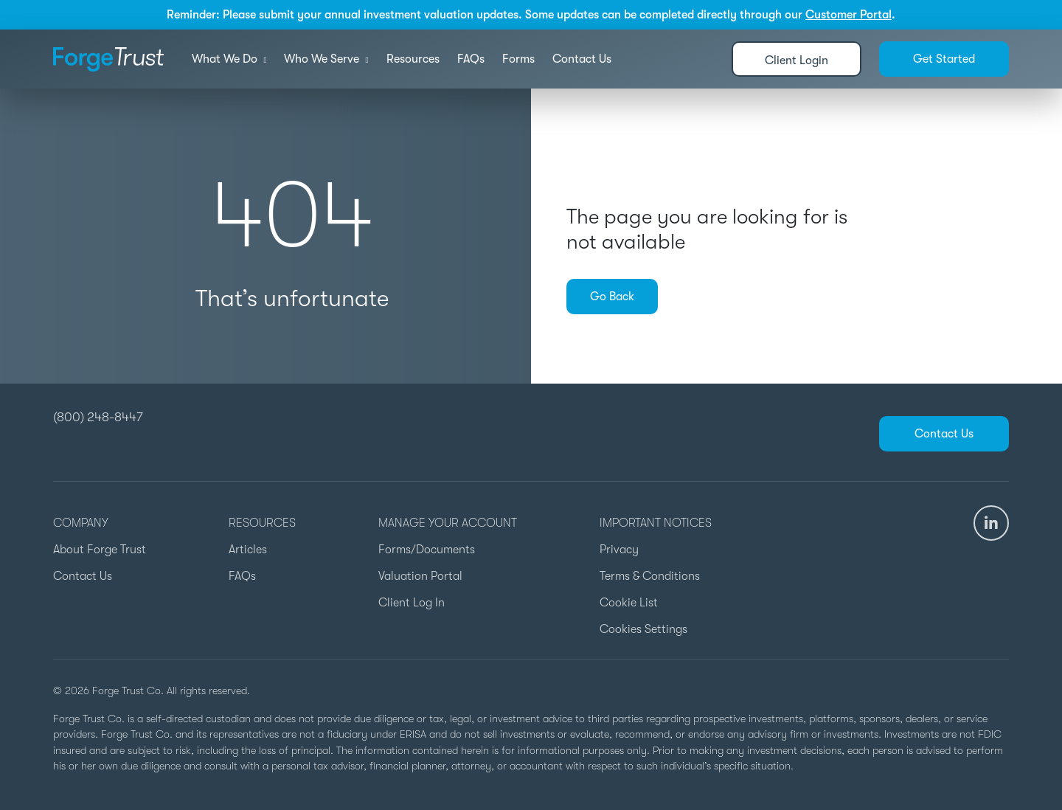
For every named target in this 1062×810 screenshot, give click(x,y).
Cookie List (629, 602)
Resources (413, 59)
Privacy (619, 549)
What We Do (229, 59)
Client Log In (411, 602)
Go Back (612, 296)
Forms (518, 59)
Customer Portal (848, 14)
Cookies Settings (643, 629)
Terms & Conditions (650, 576)
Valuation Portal (420, 576)
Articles (248, 549)
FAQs (471, 59)
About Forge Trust (99, 549)
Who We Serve (326, 59)
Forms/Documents (426, 549)
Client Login (796, 60)
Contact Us (581, 59)
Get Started (944, 59)
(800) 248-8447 (98, 416)
